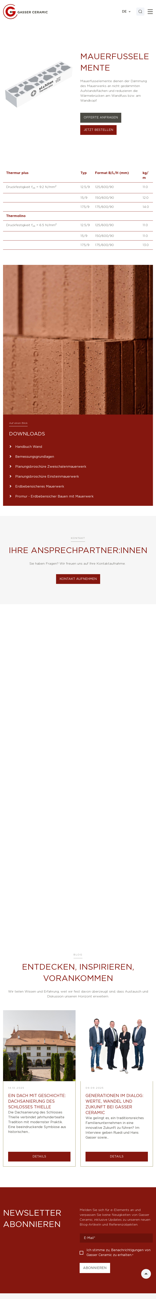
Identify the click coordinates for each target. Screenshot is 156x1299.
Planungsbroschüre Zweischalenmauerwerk (50, 466)
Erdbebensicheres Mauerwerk (39, 486)
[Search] (140, 12)
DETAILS (39, 1156)
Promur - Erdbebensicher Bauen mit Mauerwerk (54, 496)
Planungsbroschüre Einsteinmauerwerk (47, 476)
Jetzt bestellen (98, 129)
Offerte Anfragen (101, 117)
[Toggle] (150, 11)
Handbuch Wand (28, 446)
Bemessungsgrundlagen (34, 456)
